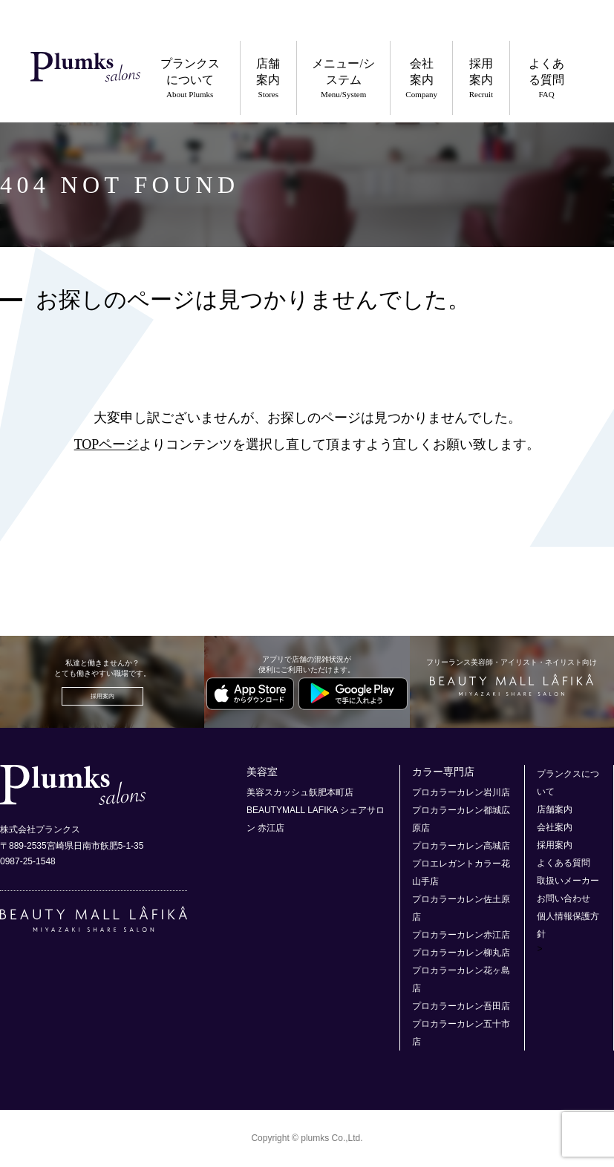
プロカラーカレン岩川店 (461, 792)
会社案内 (421, 78)
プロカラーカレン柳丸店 (461, 952)
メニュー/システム (343, 78)
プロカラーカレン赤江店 (461, 935)
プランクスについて (190, 78)
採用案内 (481, 78)
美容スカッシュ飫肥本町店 (299, 792)
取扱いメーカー (568, 880)
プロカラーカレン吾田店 (461, 1006)
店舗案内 (268, 78)
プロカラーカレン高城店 (461, 846)
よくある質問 (547, 78)
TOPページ (107, 444)
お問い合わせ (563, 898)
